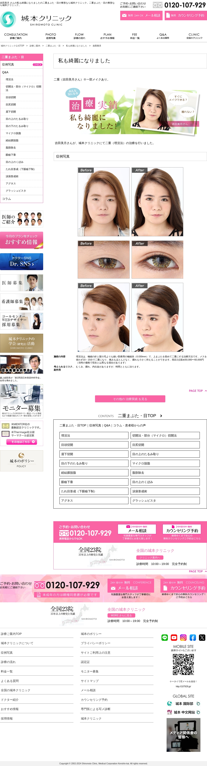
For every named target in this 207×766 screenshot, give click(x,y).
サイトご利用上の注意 (95, 652)
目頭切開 (67, 444)
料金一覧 (135, 37)
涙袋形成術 (139, 491)
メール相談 (88, 690)
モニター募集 (90, 671)
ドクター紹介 (10, 699)
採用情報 (7, 718)
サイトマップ (90, 681)
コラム (6, 198)
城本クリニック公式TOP (12, 46)
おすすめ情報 (107, 37)
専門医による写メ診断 (95, 709)
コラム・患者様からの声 (129, 425)
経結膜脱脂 (68, 472)
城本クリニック (91, 718)
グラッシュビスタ (144, 500)
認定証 (85, 662)
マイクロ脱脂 (141, 463)
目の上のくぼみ (142, 482)
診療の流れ (80, 37)
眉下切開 (67, 454)
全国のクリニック (193, 37)
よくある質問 (163, 37)
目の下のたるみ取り (74, 463)
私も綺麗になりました (76, 46)
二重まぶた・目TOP (140, 415)
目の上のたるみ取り (145, 454)
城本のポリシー (91, 633)
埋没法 (65, 435)
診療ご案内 (18, 37)
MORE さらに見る (121, 615)
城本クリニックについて (17, 643)
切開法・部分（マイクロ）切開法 (154, 435)
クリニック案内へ (150, 557)
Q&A (107, 425)
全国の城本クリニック (15, 690)
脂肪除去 (138, 472)
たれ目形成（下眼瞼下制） (79, 491)
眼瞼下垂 (67, 482)
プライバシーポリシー (95, 643)
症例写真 (50, 37)
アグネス (67, 500)
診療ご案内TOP (11, 633)
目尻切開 (138, 444)
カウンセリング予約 (94, 699)
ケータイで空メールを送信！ (183, 681)
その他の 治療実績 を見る (130, 399)
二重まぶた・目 (53, 46)
